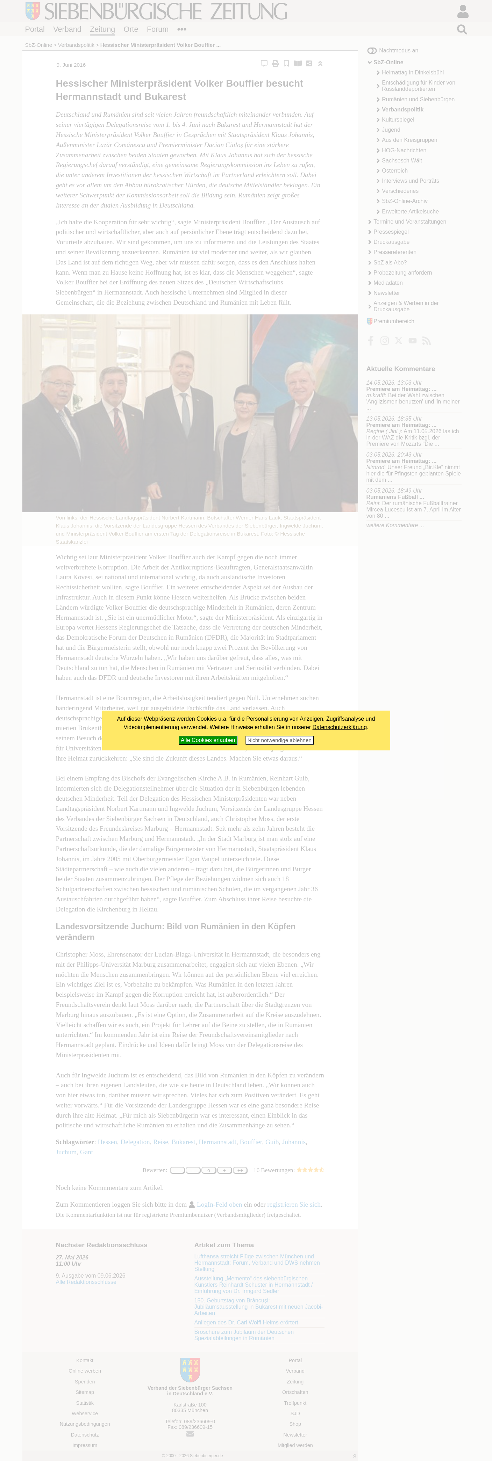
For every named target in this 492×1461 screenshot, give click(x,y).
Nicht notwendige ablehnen (280, 740)
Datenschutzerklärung (340, 727)
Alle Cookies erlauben (208, 740)
